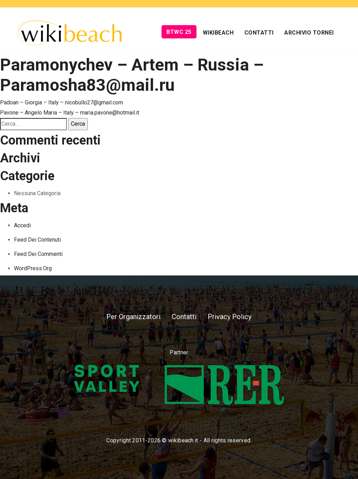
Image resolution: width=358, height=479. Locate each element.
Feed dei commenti (38, 254)
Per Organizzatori (133, 316)
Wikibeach (218, 32)
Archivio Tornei (309, 32)
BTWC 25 (179, 32)
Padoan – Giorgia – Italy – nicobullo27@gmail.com (61, 102)
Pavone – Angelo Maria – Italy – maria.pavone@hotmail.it (69, 112)
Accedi (22, 225)
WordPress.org (33, 268)
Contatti (259, 32)
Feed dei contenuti (37, 239)
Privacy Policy (229, 316)
